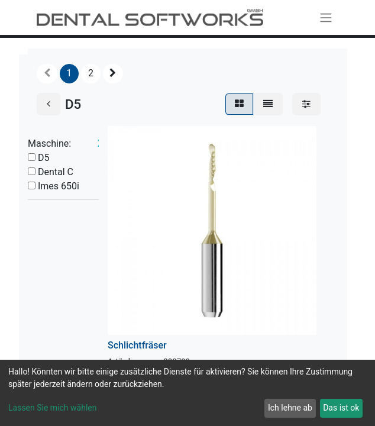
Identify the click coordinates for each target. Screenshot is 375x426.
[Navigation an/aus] (325, 17)
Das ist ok (341, 407)
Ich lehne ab (290, 407)
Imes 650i (58, 186)
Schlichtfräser (137, 345)
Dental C (55, 172)
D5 (44, 157)
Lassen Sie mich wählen (52, 407)
